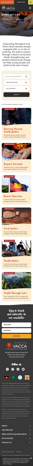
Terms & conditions (8, 451)
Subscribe (16, 336)
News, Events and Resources (14, 434)
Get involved (7, 438)
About (4, 426)
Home (3, 19)
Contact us (7, 442)
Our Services (10, 19)
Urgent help (21, 2)
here (10, 463)
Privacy (19, 451)
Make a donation (7, 2)
